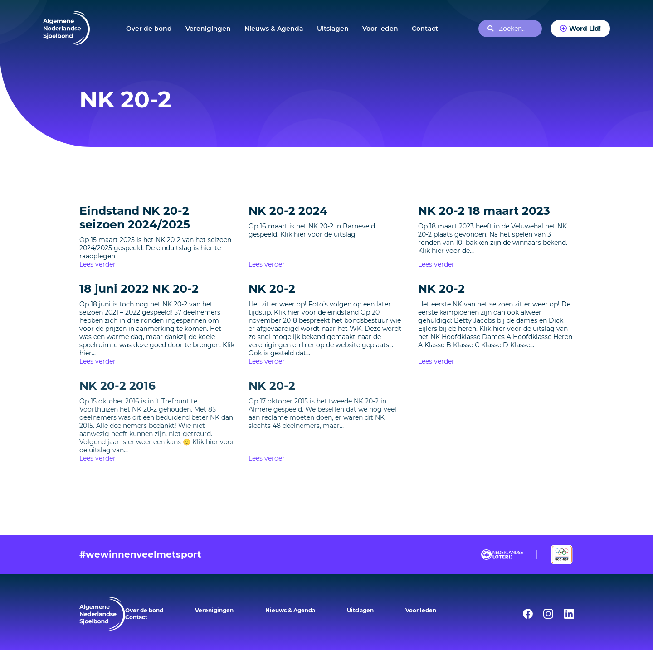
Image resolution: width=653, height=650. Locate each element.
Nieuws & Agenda (273, 28)
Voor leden (380, 28)
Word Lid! (585, 28)
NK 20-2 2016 (117, 386)
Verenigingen (208, 28)
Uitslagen (333, 28)
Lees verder (97, 264)
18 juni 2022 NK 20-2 (139, 289)
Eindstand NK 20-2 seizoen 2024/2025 (134, 217)
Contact (425, 28)
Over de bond (149, 28)
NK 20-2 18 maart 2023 (484, 211)
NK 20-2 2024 (288, 211)
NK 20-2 (272, 289)
